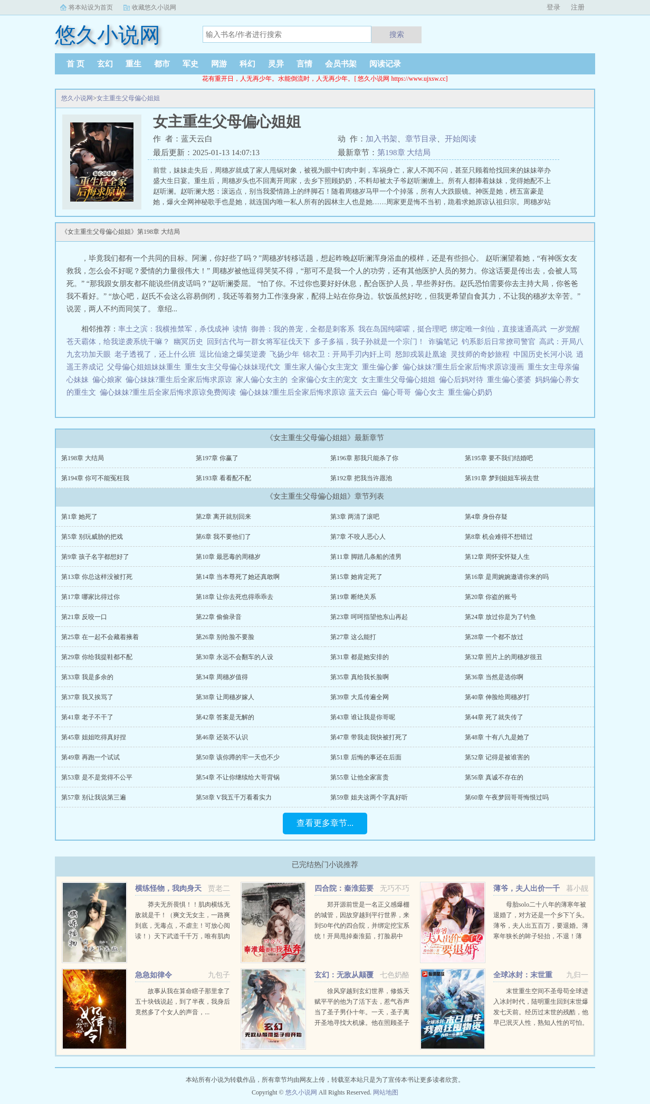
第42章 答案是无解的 (225, 717)
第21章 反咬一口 (84, 617)
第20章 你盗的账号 (491, 597)
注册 (578, 7)
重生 (133, 64)
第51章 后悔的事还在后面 (366, 757)
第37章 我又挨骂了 (87, 697)
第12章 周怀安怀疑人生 (497, 556)
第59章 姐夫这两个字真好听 (369, 797)
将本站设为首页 (91, 7)
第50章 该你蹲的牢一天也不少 (238, 757)
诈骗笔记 (443, 342)
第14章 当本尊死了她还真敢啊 (238, 576)
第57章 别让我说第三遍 (93, 797)
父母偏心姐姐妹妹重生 (146, 367)
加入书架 (381, 139)
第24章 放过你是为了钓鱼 (500, 617)
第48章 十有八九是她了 (497, 737)
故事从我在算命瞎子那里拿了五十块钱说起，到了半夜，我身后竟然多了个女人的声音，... (182, 1001)
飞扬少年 (284, 354)
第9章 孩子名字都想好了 (95, 556)
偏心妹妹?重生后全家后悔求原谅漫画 (465, 367)
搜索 (396, 34)
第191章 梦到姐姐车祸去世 (502, 478)
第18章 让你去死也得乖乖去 (234, 597)
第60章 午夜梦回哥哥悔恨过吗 (507, 797)
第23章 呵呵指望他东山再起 (369, 617)
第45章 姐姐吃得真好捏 (93, 737)
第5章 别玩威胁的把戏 (92, 536)
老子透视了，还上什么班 (155, 354)
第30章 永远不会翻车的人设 (234, 657)
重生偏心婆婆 (511, 380)
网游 (219, 64)
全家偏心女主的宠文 (326, 380)
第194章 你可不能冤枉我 (95, 478)
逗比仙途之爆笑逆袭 (232, 354)
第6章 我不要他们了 (223, 536)
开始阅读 (460, 139)
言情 (304, 64)
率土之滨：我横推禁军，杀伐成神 (173, 329)
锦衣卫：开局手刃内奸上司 (347, 354)
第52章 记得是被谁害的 (497, 757)
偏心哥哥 (398, 392)
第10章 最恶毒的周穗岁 (228, 556)
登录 (553, 7)
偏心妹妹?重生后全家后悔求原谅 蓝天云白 (310, 392)
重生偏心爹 (382, 367)
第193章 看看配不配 (223, 478)
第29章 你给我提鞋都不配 (96, 657)
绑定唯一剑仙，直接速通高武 (499, 329)
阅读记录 (385, 64)
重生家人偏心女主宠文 (323, 367)
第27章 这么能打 (353, 637)
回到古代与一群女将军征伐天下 (258, 342)
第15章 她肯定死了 (356, 576)
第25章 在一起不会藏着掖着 (100, 637)
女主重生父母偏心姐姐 (128, 98)
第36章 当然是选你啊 (494, 677)
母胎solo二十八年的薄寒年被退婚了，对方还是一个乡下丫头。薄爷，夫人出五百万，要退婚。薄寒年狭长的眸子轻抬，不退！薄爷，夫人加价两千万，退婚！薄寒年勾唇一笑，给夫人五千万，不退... (540, 936)
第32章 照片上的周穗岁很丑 (503, 657)
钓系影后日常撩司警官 (499, 342)
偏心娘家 (109, 380)
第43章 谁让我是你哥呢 (362, 717)
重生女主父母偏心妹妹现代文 (234, 367)
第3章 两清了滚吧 (354, 516)
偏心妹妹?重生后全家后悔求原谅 (181, 380)
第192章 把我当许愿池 (361, 478)
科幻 (247, 64)
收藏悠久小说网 (154, 7)
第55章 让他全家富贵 (359, 777)
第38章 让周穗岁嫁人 (225, 697)
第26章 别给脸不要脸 (225, 637)
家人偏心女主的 (263, 380)
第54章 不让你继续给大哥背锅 (238, 777)
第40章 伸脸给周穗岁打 (497, 697)
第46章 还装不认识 (222, 737)
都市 (162, 64)
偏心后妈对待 (463, 380)
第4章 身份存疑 (486, 516)
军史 (190, 64)
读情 (240, 329)
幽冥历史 (188, 342)
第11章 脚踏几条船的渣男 (366, 556)
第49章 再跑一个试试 (90, 757)
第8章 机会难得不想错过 (499, 536)
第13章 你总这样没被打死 (96, 576)
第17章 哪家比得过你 (90, 597)
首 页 (75, 64)
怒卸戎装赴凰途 (421, 354)
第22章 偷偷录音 (219, 617)
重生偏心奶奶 (472, 392)
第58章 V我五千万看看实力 (234, 797)
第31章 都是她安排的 (359, 657)
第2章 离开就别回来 (223, 516)
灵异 (276, 64)
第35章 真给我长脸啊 (359, 677)
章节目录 (421, 139)
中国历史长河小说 (542, 354)
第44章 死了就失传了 (494, 717)
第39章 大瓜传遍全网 (359, 697)
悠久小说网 (77, 98)
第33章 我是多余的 (87, 677)
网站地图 (385, 1092)
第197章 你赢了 (217, 458)
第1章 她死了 (79, 516)
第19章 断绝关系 (353, 597)
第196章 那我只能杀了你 (364, 458)
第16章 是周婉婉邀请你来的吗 (507, 576)
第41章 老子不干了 (87, 717)
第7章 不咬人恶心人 (358, 536)
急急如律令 (153, 975)
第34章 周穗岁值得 (222, 677)
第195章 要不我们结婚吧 (499, 458)
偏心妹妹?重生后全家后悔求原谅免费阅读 (170, 392)
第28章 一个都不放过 (494, 637)
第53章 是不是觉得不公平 (96, 777)
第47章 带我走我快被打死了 (369, 737)
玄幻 (105, 64)
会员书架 (341, 64)
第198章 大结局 (404, 152)
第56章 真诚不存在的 (494, 777)
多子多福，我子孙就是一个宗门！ (369, 342)
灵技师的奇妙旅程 (480, 354)
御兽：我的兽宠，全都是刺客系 (303, 329)
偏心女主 (431, 392)
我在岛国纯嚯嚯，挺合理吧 (402, 329)
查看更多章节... (325, 823)
